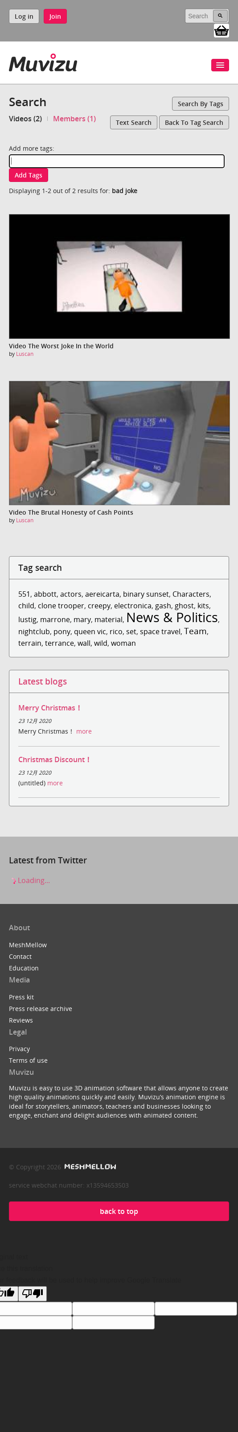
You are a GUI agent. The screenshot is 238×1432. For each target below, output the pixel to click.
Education (24, 968)
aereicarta (102, 594)
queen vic (90, 631)
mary (82, 619)
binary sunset (146, 594)
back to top (119, 1211)
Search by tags (200, 103)
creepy (99, 606)
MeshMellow (28, 945)
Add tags (28, 175)
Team (195, 631)
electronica (133, 606)
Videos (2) (25, 119)
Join (55, 16)
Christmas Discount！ (55, 759)
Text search (134, 122)
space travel (160, 631)
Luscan (24, 354)
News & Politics (172, 617)
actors (71, 594)
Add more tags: (31, 148)
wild (100, 643)
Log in (24, 16)
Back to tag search (194, 122)
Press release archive (40, 1008)
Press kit (21, 997)
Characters (190, 594)
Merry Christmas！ (50, 708)
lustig (27, 619)
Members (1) (74, 119)
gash (163, 606)
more (84, 731)
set (131, 631)
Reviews (21, 1020)
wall (84, 643)
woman (123, 643)
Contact (20, 956)
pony (61, 631)
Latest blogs (42, 681)
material (108, 619)
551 (24, 594)
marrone (55, 619)
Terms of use (28, 1060)
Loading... (29, 880)
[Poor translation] (32, 1293)
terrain (29, 643)
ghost (184, 606)
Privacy (19, 1048)
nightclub (34, 631)
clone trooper (61, 606)
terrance (59, 643)
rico (116, 631)
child (26, 606)
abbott (45, 594)
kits (203, 606)
